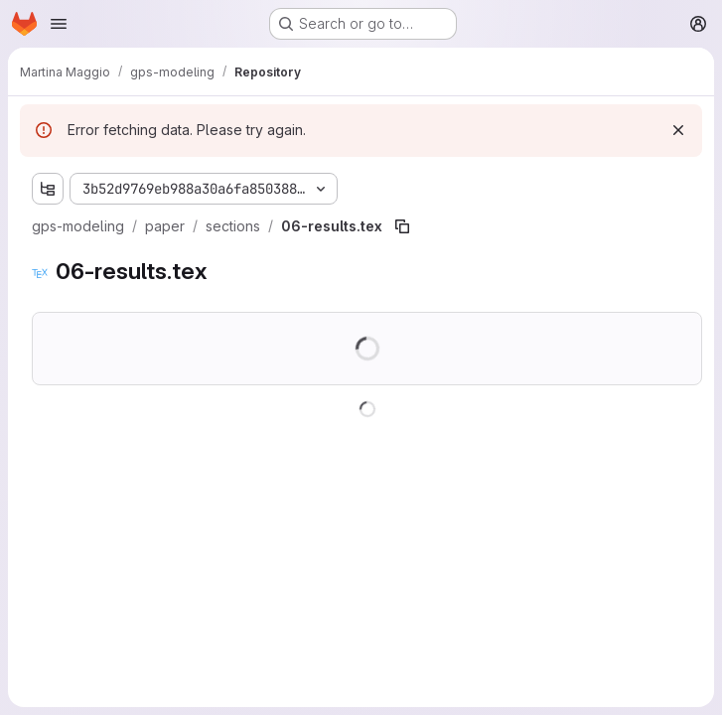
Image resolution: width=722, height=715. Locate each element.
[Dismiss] (678, 130)
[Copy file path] (402, 226)
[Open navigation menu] (58, 24)
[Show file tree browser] (48, 189)
